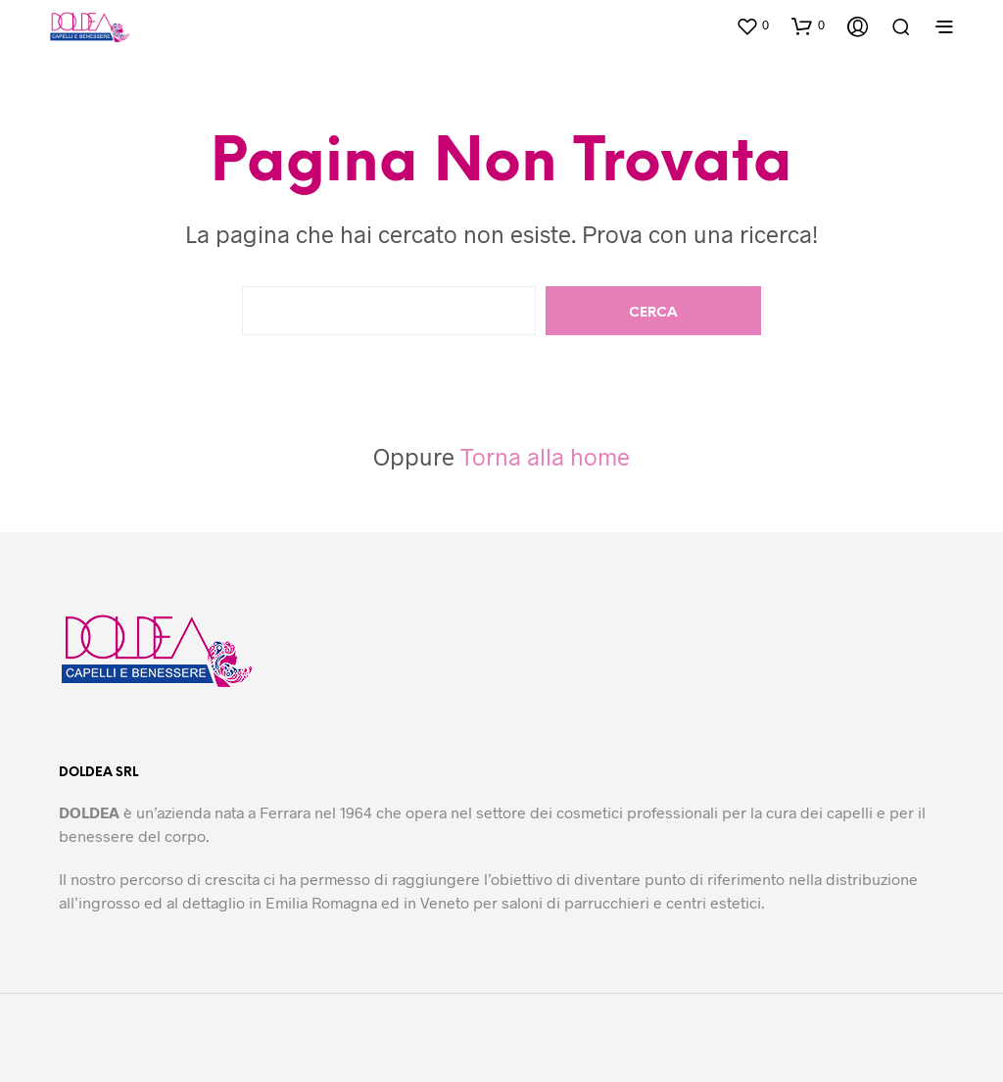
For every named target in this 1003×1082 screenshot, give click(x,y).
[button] (752, 25)
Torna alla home (545, 456)
